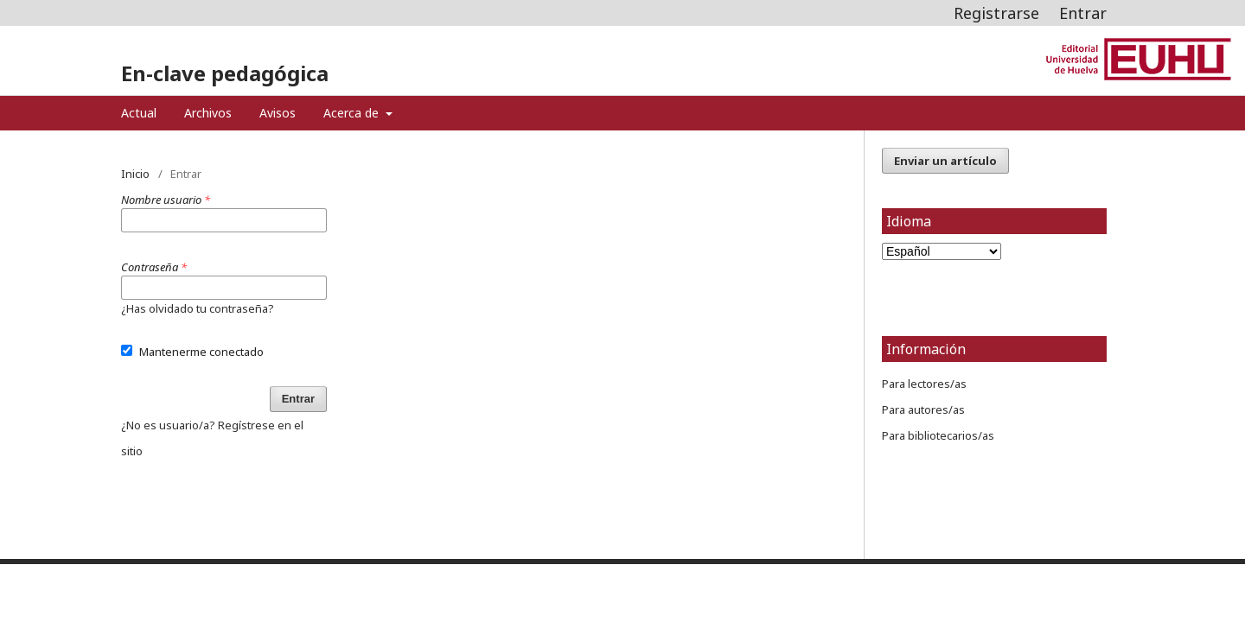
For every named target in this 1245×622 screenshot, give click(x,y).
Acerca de (352, 113)
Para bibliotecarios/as (938, 435)
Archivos (208, 113)
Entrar (1083, 13)
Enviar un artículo (945, 160)
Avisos (277, 113)
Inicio (135, 173)
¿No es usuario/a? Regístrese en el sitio (212, 438)
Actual (138, 113)
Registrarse (996, 13)
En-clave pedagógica (225, 73)
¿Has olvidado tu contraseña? (197, 308)
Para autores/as (923, 409)
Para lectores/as (924, 383)
